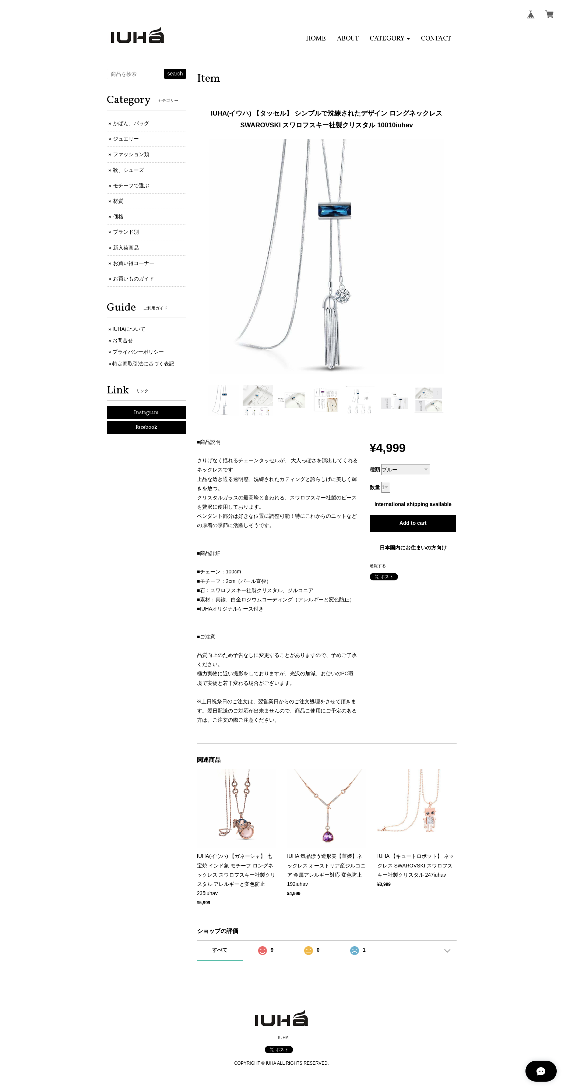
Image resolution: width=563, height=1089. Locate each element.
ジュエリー (126, 139)
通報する (378, 565)
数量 (375, 487)
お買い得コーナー (133, 263)
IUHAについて (128, 329)
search (175, 74)
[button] (389, 38)
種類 (375, 470)
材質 (118, 201)
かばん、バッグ (131, 123)
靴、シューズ (128, 170)
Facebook (146, 427)
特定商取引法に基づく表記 (143, 364)
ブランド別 (126, 232)
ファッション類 (131, 154)
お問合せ (122, 340)
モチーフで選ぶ (131, 185)
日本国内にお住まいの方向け (413, 548)
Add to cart (413, 523)
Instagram (146, 412)
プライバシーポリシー (138, 352)
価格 (118, 216)
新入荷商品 (126, 248)
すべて (220, 950)
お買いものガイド (133, 279)
